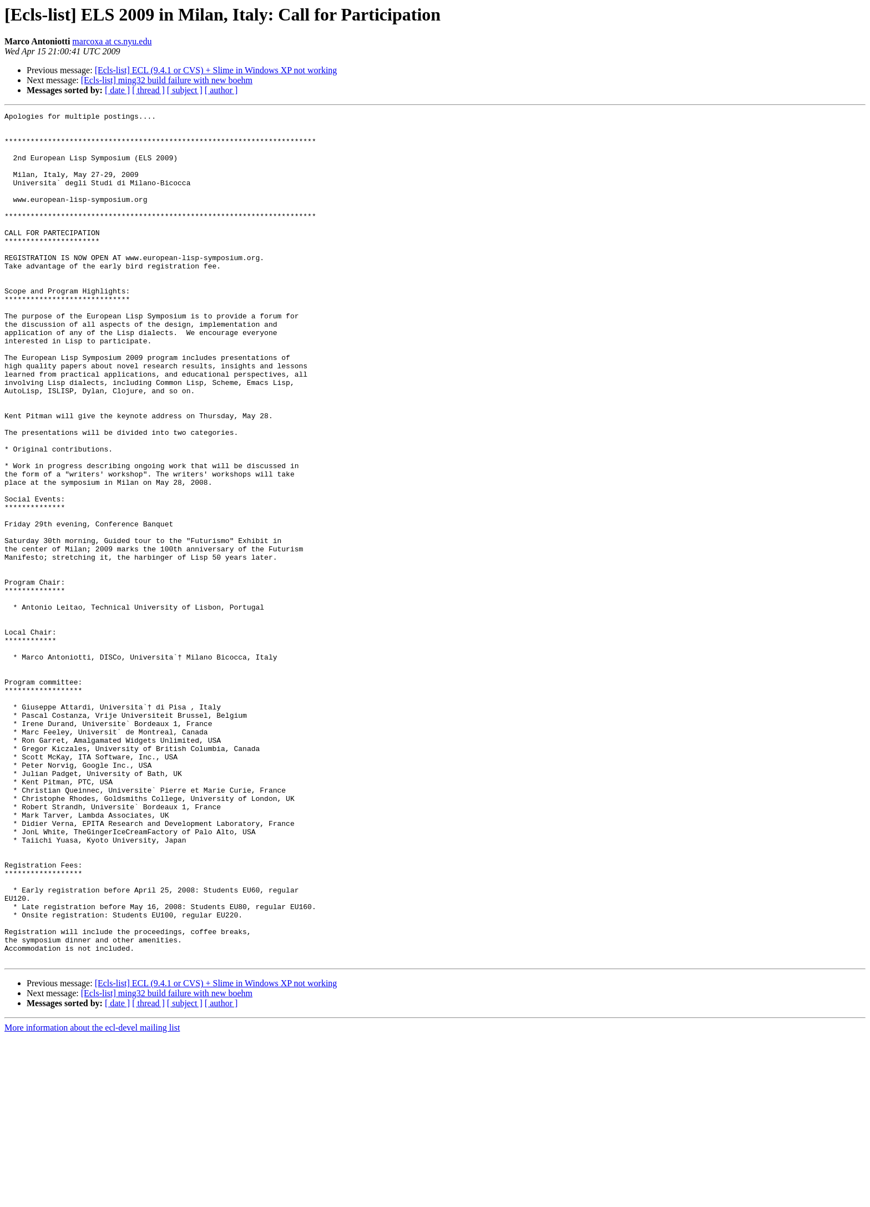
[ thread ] (148, 90)
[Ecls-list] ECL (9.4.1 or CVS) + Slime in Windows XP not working (216, 70)
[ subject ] (185, 90)
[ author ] (221, 90)
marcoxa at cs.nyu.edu (111, 41)
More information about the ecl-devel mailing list (92, 1197)
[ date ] (117, 90)
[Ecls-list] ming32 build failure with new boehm (166, 80)
